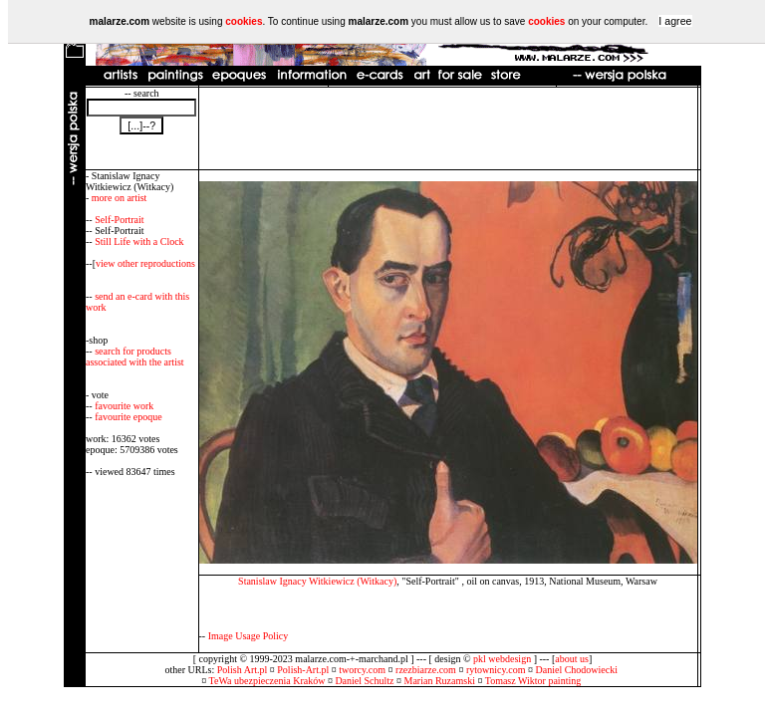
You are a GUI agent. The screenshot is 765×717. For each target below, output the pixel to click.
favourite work (124, 405)
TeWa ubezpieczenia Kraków (267, 680)
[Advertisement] (448, 128)
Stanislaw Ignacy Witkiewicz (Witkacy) (317, 581)
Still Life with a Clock (139, 241)
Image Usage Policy (248, 635)
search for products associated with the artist (135, 356)
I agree (674, 21)
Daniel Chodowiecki (577, 669)
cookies (243, 21)
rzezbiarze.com (425, 669)
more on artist (119, 197)
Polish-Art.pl (303, 669)
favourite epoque (128, 416)
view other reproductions (145, 263)
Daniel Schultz (364, 680)
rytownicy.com (496, 669)
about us (572, 658)
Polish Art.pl (242, 669)
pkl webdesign (502, 658)
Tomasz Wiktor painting (533, 680)
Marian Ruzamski (439, 680)
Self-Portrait (119, 219)
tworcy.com (362, 669)
